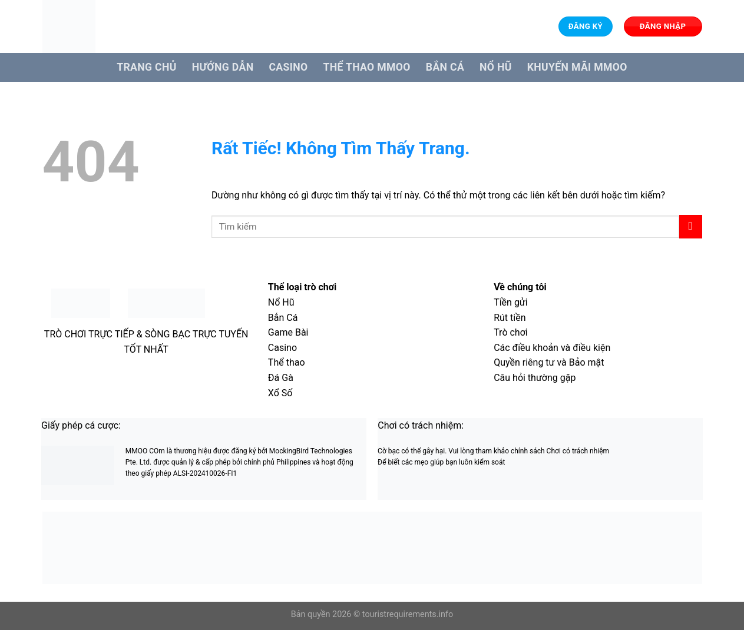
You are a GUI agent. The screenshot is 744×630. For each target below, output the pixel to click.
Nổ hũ (496, 67)
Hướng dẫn (223, 67)
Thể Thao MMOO (366, 67)
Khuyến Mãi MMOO (577, 67)
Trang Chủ (146, 67)
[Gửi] (690, 226)
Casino (288, 67)
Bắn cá (445, 67)
